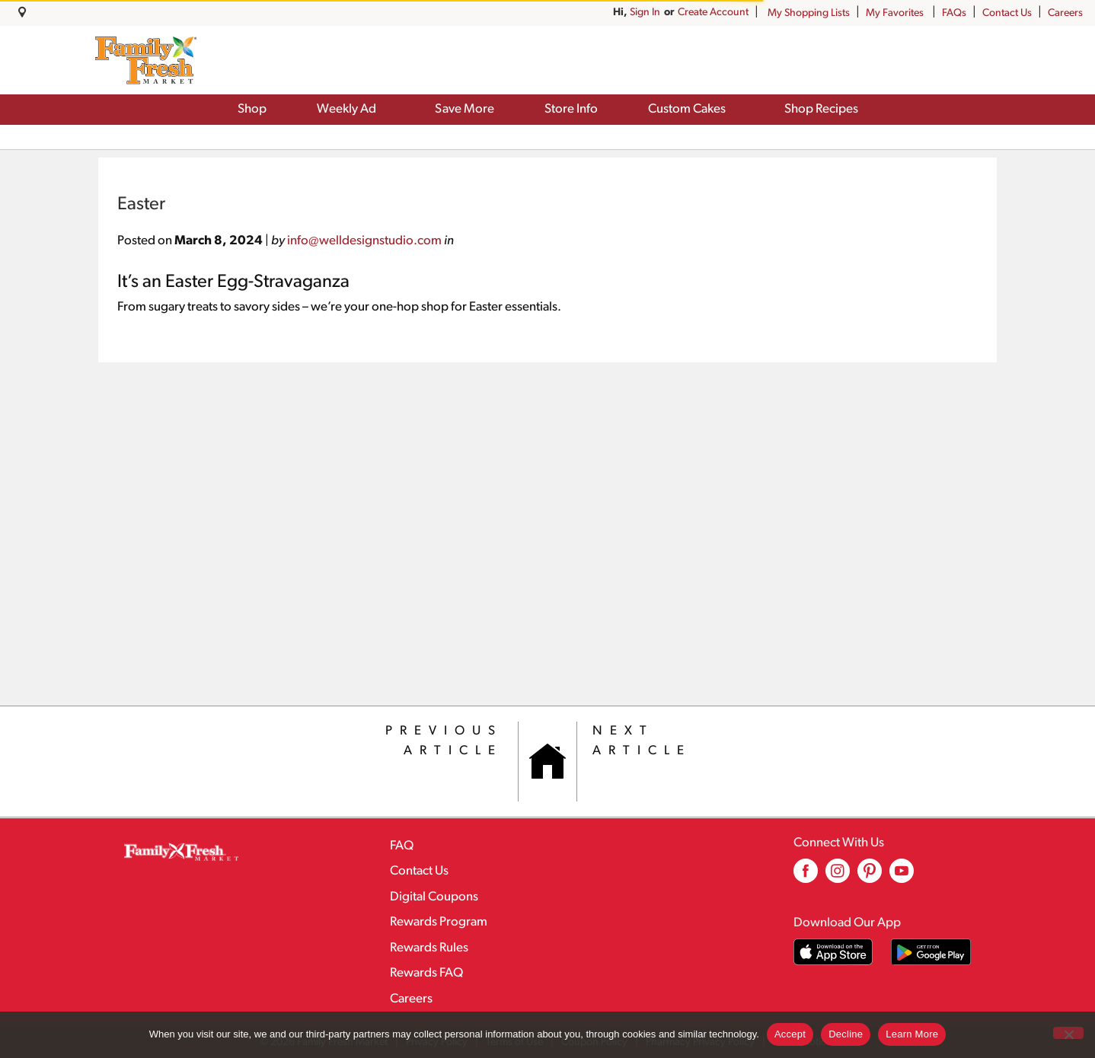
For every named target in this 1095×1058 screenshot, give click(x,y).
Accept (790, 1034)
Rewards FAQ (426, 973)
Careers (1065, 13)
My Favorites (896, 13)
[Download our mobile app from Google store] (931, 951)
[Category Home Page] (547, 761)
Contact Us (1007, 13)
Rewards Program (438, 922)
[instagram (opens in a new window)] (837, 876)
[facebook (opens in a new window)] (805, 876)
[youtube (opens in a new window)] (901, 876)
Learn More (912, 1034)
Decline (845, 1034)
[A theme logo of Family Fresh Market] (145, 60)
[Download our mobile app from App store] (833, 951)
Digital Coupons (434, 897)
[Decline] (1068, 1033)
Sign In (733, 12)
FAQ (401, 846)
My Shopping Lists (809, 13)
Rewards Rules (429, 948)
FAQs (954, 13)
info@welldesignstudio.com (364, 240)
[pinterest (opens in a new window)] (869, 876)
